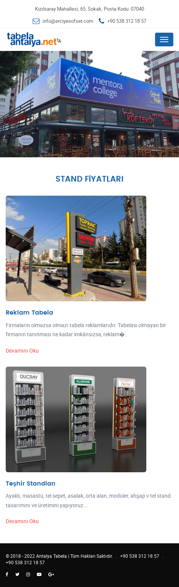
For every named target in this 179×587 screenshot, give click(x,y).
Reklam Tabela (29, 313)
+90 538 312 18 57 (126, 20)
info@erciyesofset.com (68, 20)
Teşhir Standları (30, 484)
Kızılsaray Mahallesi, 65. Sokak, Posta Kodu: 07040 (89, 8)
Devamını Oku (22, 350)
